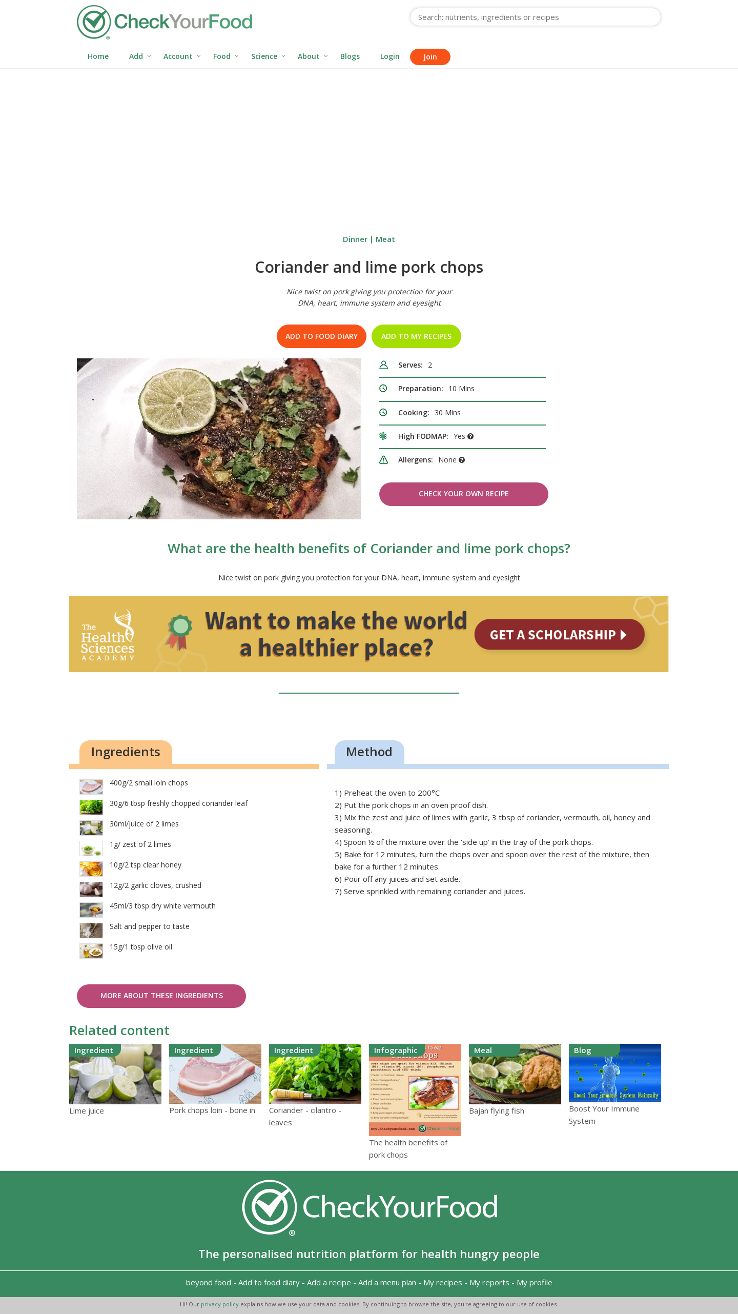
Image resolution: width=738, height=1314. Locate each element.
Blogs (350, 56)
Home (98, 56)
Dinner (355, 239)
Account (178, 56)
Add (136, 56)
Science (264, 56)
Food (222, 56)
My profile (534, 1282)
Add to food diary (321, 336)
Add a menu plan (387, 1282)
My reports (489, 1282)
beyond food (208, 1282)
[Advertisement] (369, 145)
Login (390, 56)
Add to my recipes (416, 336)
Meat (385, 239)
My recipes (442, 1282)
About (309, 56)
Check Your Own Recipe (464, 493)
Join (430, 57)
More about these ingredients (161, 995)
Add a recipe (329, 1282)
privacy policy (220, 1304)
